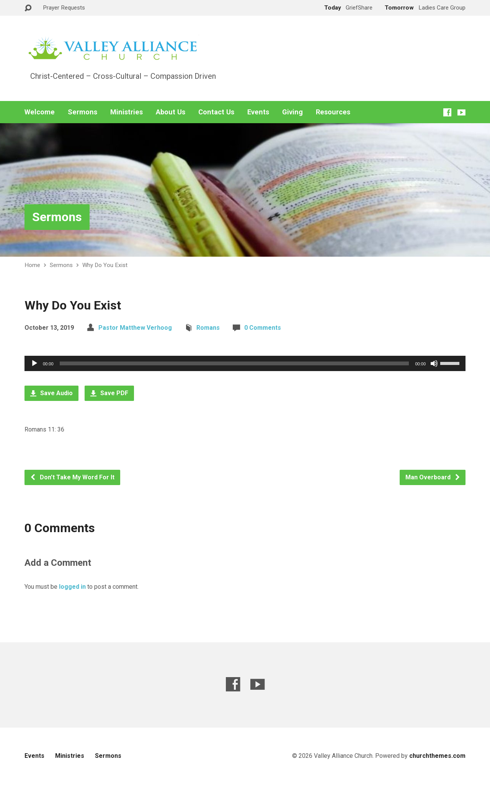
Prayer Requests (64, 7)
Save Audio (51, 393)
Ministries (126, 112)
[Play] (34, 363)
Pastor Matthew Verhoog (135, 327)
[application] (245, 363)
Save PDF (109, 393)
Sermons (82, 112)
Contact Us (216, 112)
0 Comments (262, 327)
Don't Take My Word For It (72, 477)
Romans (208, 327)
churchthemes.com (437, 755)
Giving (292, 112)
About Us (170, 112)
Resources (333, 112)
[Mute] (434, 363)
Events (258, 112)
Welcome (39, 112)
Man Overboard (433, 477)
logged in (72, 586)
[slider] (234, 363)
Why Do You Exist (104, 265)
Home (32, 265)
